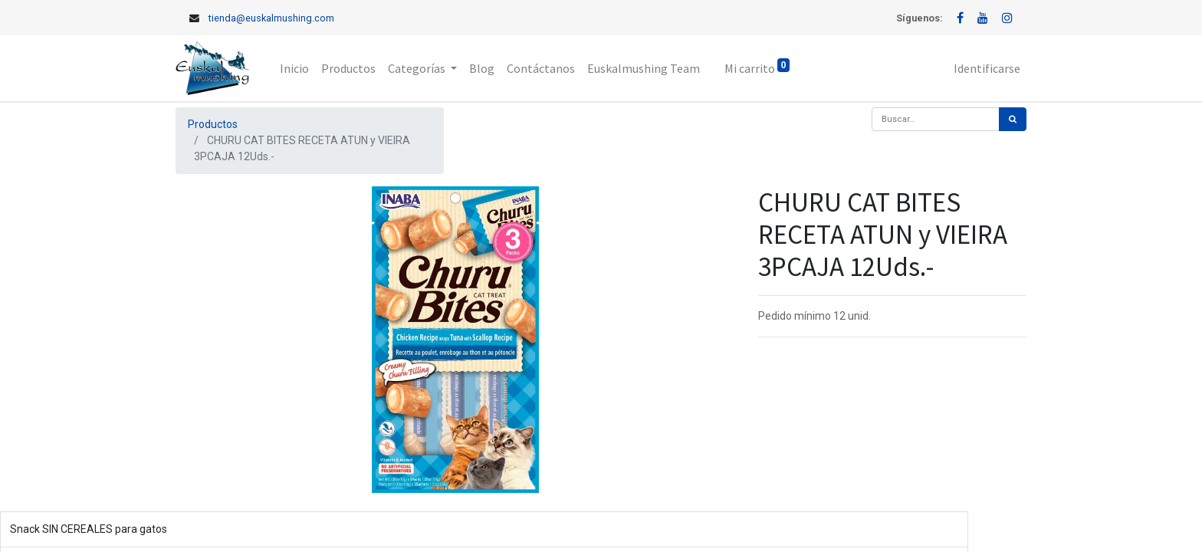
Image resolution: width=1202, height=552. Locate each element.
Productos (213, 124)
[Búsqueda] (1012, 119)
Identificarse (987, 68)
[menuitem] (294, 68)
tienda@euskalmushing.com (271, 18)
